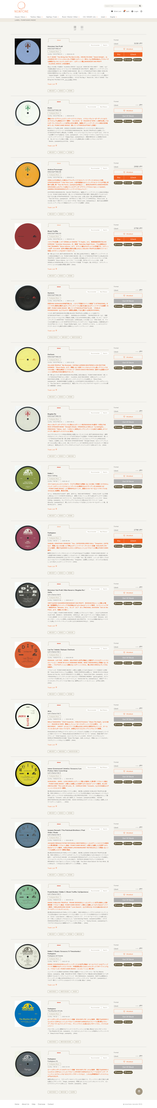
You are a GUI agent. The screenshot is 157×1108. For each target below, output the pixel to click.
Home (17, 1104)
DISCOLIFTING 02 (54, 357)
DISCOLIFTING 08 (54, 111)
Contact (51, 1104)
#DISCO (61, 91)
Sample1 (118, 60)
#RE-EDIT (52, 91)
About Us (25, 1104)
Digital (117, 17)
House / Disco (21, 17)
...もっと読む (68, 80)
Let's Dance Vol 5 (54, 714)
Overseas (41, 1104)
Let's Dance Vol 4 (54, 774)
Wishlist (128, 50)
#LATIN (73, 1093)
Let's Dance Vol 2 (54, 895)
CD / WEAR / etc (93, 17)
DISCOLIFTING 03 (54, 234)
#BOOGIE (71, 457)
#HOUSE (70, 633)
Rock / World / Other (73, 17)
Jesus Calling (52, 476)
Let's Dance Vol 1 (54, 653)
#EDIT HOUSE (76, 338)
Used (107, 17)
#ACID (75, 992)
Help (33, 1104)
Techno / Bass (37, 17)
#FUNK (70, 91)
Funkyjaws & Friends (55, 956)
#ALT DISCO (52, 992)
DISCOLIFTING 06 (54, 172)
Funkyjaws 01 (53, 1062)
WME (50, 536)
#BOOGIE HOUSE (66, 1042)
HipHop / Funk (54, 17)
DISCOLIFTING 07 (54, 49)
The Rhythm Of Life (55, 1012)
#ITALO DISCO (53, 338)
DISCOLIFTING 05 (54, 296)
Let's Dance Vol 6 (54, 595)
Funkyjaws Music (54, 52)
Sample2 (127, 60)
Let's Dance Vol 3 (54, 835)
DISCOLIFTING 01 (54, 417)
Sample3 (137, 60)
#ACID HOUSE (73, 752)
